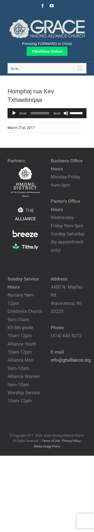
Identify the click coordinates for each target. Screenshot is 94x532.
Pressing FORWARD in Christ (47, 43)
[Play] (14, 113)
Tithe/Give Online (47, 51)
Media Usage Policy (47, 446)
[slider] (40, 113)
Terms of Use (51, 441)
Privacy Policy (71, 441)
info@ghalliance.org (71, 360)
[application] (47, 113)
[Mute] (65, 113)
